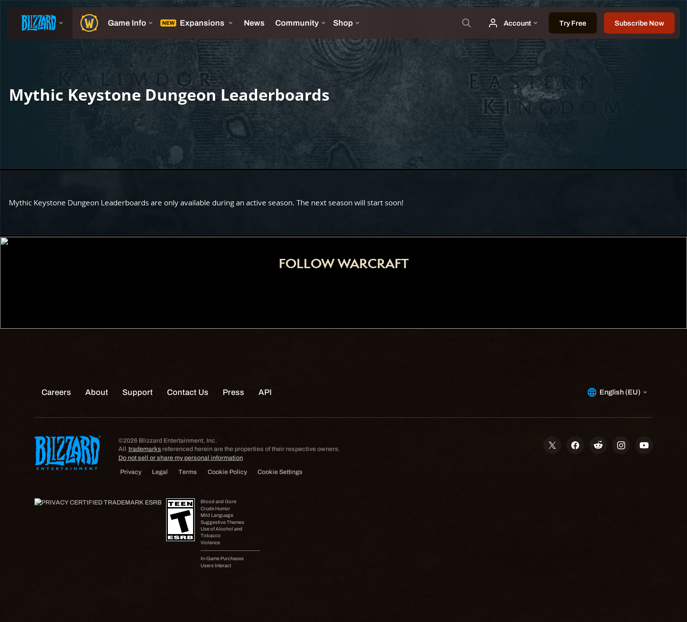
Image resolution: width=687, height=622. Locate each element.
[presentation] (39, 23)
